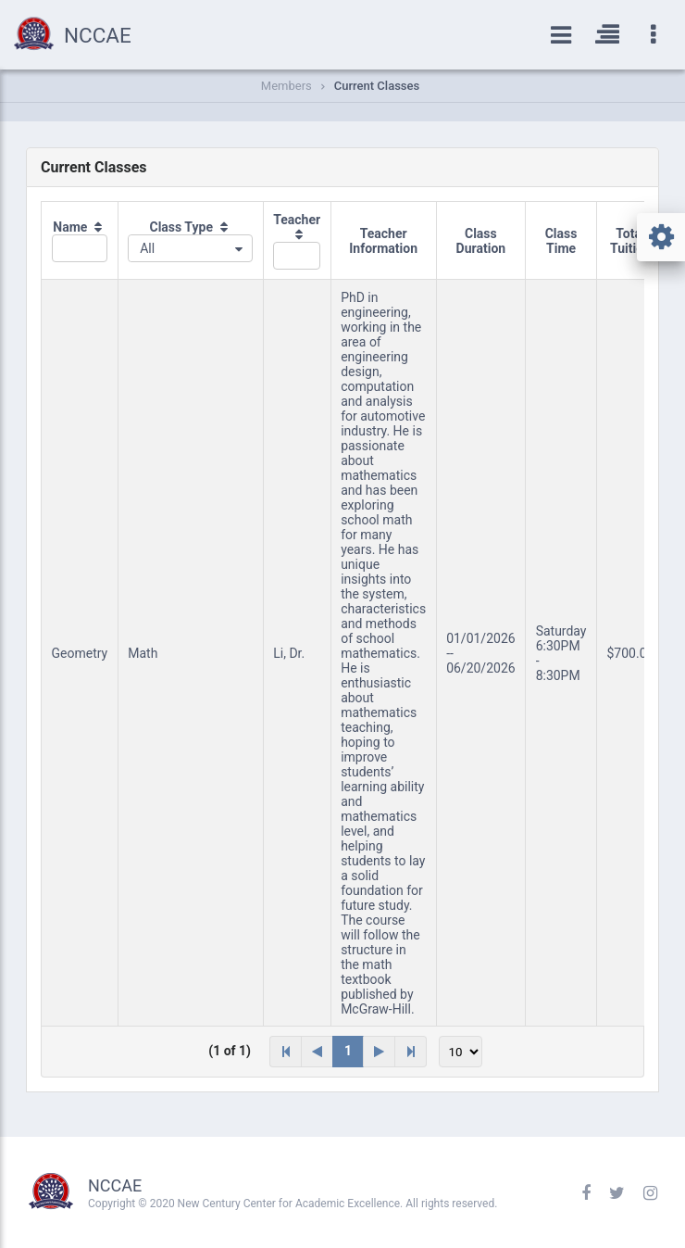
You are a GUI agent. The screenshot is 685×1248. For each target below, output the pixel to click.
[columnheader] (80, 241)
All (147, 248)
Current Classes (376, 86)
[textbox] (80, 248)
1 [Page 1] (348, 1050)
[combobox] (190, 248)
